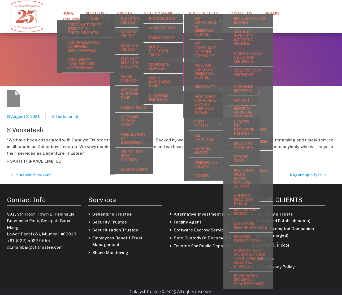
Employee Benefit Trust (85, 19)
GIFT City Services (161, 13)
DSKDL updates (135, 19)
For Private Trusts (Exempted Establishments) (283, 217)
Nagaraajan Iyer (306, 175)
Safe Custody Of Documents (202, 237)
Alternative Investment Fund (202, 214)
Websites (265, 258)
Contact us (241, 13)
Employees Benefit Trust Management (117, 241)
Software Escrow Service (200, 230)
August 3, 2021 (25, 116)
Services (124, 13)
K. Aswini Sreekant (33, 175)
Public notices (203, 13)
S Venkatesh (25, 130)
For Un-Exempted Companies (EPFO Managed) (285, 232)
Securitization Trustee (115, 230)
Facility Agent (187, 222)
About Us (94, 13)
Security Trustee (109, 222)
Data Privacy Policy (275, 266)
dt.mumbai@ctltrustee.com (35, 247)
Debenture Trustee (112, 214)
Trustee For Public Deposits (202, 245)
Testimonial (66, 116)
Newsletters (209, 19)
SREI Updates (173, 19)
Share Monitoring (110, 252)
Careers (271, 13)
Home (68, 13)
